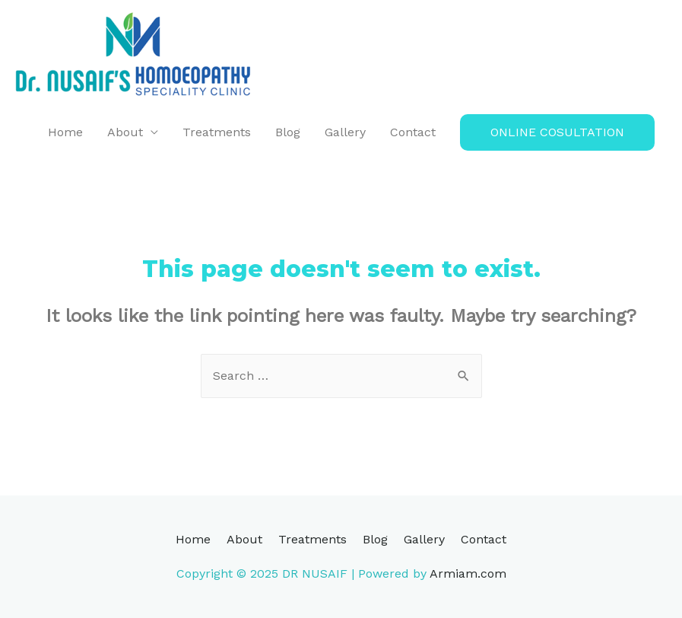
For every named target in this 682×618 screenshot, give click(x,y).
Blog (287, 132)
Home (65, 132)
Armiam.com (468, 573)
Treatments (216, 132)
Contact (413, 132)
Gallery (345, 132)
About (125, 132)
